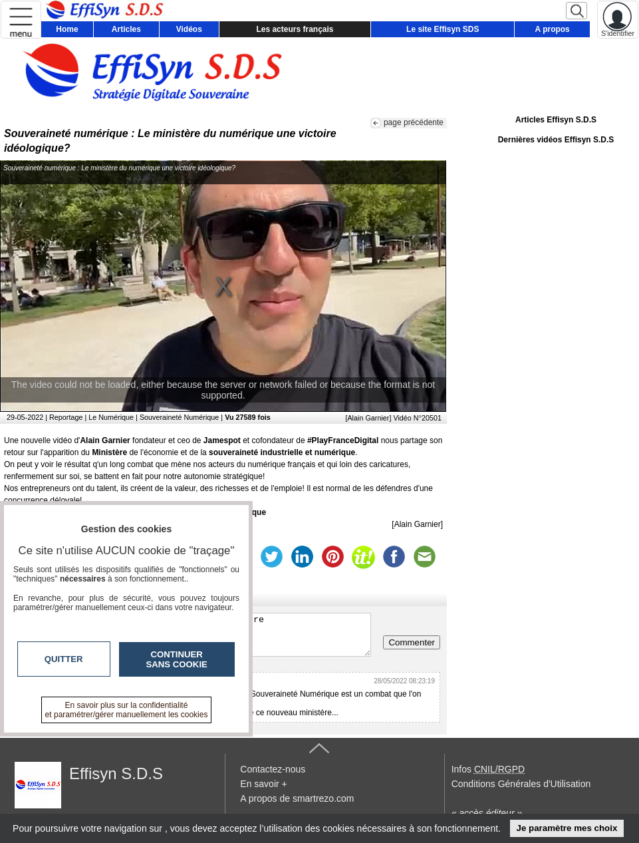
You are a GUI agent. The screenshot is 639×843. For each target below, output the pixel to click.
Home (67, 29)
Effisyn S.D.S (116, 773)
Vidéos (189, 29)
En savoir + (263, 783)
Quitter (64, 659)
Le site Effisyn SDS (442, 29)
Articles (126, 29)
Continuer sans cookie (176, 659)
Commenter (411, 642)
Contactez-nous (272, 769)
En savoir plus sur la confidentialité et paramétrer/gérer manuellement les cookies (126, 710)
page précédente (414, 122)
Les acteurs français (294, 29)
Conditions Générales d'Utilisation (521, 783)
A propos (552, 29)
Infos (488, 769)
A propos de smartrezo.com (297, 798)
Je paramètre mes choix (566, 828)
